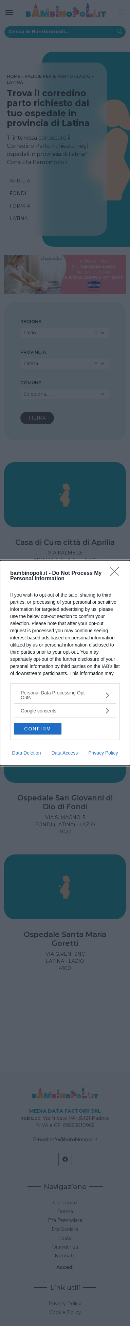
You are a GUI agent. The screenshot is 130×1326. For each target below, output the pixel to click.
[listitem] (65, 695)
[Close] (116, 573)
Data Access (64, 753)
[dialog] (65, 663)
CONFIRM (37, 728)
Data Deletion (26, 753)
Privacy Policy (103, 753)
